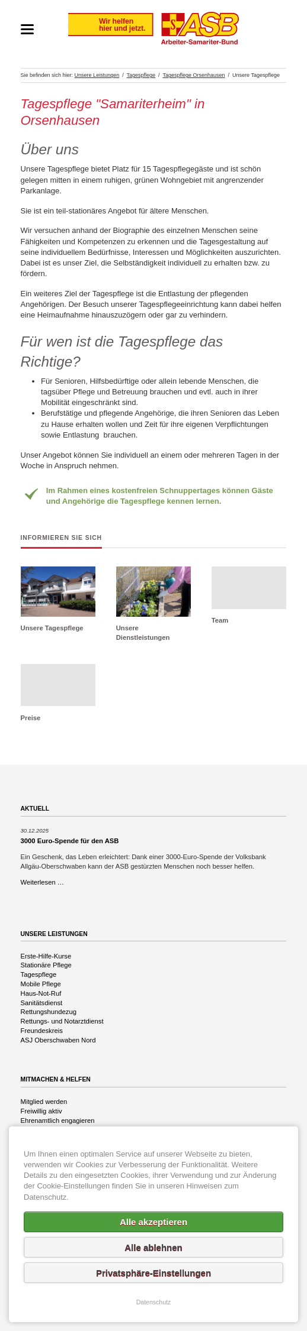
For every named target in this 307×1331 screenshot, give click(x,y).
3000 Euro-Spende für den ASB (70, 840)
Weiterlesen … (43, 882)
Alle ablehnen (153, 1247)
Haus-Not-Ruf (41, 993)
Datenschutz (153, 1302)
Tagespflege (39, 974)
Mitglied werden (44, 1101)
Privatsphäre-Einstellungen (153, 1273)
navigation (27, 29)
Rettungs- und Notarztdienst (62, 1021)
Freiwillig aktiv (41, 1111)
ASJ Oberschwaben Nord (58, 1040)
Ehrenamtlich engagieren (58, 1120)
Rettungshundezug (48, 1011)
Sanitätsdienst (42, 1002)
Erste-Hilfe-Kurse (46, 956)
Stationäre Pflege (46, 965)
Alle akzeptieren (153, 1222)
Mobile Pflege (41, 983)
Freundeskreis (42, 1030)
